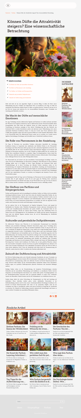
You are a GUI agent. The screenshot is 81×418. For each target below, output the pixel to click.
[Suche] (39, 401)
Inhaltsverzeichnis (15, 81)
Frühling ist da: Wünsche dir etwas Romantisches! (67, 131)
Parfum (13, 13)
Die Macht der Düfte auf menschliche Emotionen (21, 85)
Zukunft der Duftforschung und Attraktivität (20, 98)
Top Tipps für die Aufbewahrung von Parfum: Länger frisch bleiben (16, 382)
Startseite (8, 13)
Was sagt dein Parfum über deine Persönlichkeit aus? (63, 355)
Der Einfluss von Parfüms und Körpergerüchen (20, 91)
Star (61, 408)
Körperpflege (33, 408)
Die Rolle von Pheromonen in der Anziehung (20, 88)
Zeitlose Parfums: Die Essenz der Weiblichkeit (67, 106)
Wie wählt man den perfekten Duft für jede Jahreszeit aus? (40, 355)
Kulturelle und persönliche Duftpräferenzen (19, 94)
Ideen (19, 408)
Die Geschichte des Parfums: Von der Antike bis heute (67, 157)
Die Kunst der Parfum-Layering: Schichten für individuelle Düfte (67, 184)
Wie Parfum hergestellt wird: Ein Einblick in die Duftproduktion (40, 381)
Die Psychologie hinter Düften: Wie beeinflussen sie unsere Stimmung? (63, 382)
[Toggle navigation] (8, 5)
